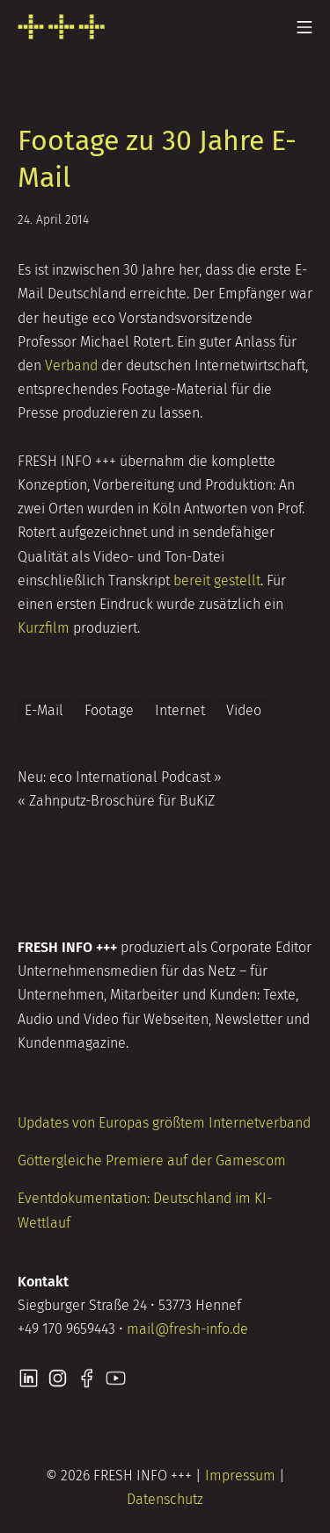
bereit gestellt (216, 580)
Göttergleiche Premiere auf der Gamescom (152, 1160)
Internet (180, 710)
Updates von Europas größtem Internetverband (164, 1122)
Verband (71, 365)
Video (243, 710)
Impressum (240, 1475)
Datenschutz (165, 1499)
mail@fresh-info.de (187, 1329)
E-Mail (44, 710)
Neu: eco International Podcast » (120, 777)
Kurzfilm (44, 628)
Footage (109, 710)
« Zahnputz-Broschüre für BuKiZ (116, 800)
